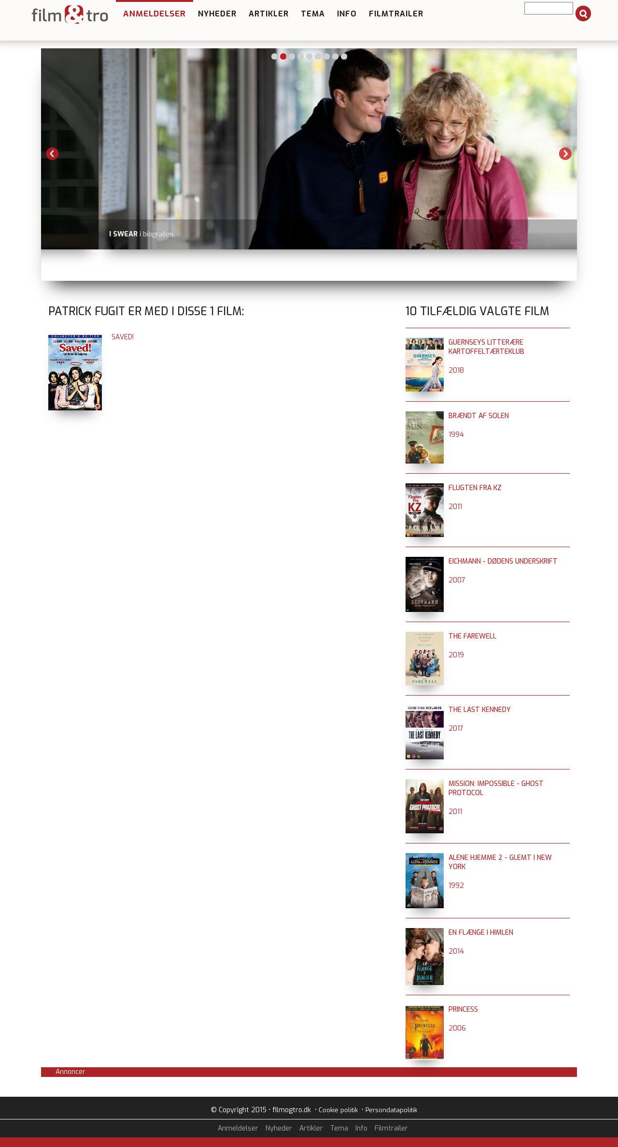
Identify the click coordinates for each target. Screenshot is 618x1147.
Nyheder (217, 14)
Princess (463, 1009)
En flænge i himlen (481, 932)
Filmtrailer (396, 14)
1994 (456, 434)
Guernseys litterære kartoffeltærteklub (486, 347)
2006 (457, 1028)
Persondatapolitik (391, 1110)
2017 (456, 728)
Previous (52, 153)
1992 (456, 885)
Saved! (123, 337)
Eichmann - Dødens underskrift (503, 561)
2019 (456, 655)
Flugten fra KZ (475, 488)
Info (347, 14)
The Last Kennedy (480, 709)
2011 (455, 506)
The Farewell (472, 636)
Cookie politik (338, 1110)
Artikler (269, 14)
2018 (456, 370)
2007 (457, 580)
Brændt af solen (479, 416)
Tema (313, 14)
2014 (456, 951)
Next (565, 153)
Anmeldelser (154, 13)
